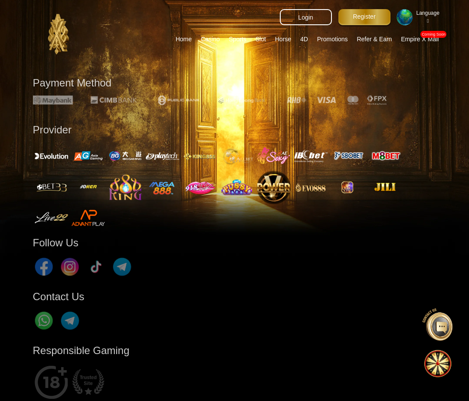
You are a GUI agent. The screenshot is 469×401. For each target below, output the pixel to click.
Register (364, 16)
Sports (237, 39)
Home (184, 39)
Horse (283, 39)
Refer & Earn (374, 39)
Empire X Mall (421, 37)
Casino (210, 39)
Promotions (332, 39)
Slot (261, 39)
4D (304, 39)
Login (305, 17)
